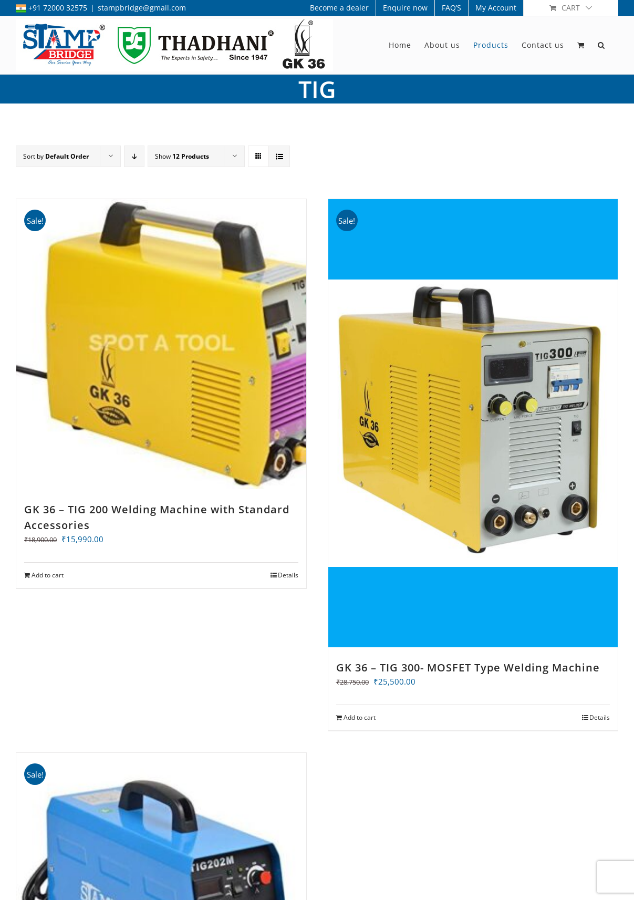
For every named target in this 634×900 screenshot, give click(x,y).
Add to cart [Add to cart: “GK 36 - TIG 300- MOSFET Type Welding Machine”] (360, 717)
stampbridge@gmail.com (142, 8)
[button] (601, 45)
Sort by (56, 156)
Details (288, 575)
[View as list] (279, 156)
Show (182, 156)
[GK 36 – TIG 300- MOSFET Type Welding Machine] (473, 423)
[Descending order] (134, 156)
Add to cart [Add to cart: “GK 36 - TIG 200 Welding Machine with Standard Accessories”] (48, 575)
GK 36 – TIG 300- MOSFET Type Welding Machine (468, 668)
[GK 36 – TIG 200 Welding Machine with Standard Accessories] (161, 344)
